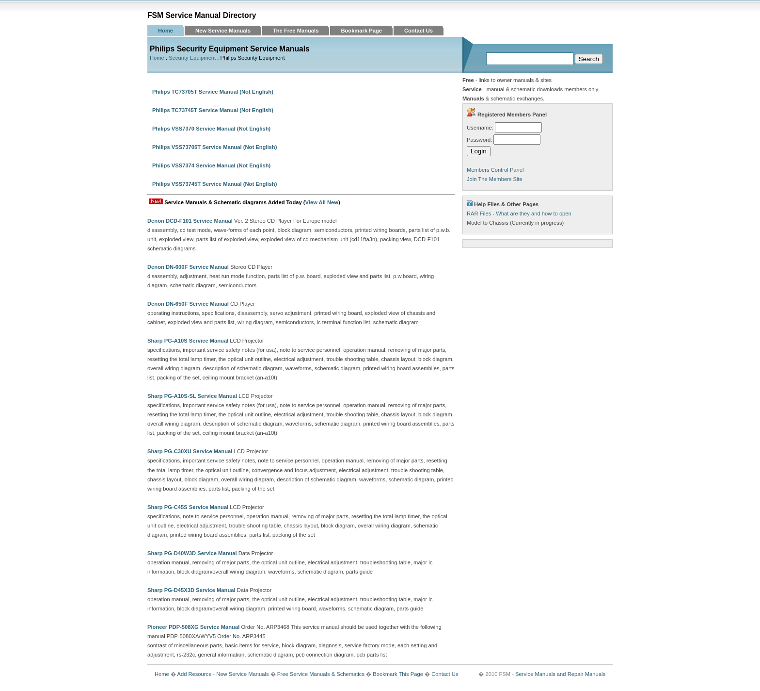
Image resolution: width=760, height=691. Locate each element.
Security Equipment (192, 58)
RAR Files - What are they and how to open (519, 213)
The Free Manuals (296, 30)
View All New (321, 202)
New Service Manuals (223, 30)
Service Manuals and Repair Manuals (560, 674)
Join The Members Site (494, 179)
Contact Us (418, 30)
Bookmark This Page (398, 674)
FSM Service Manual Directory (201, 15)
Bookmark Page (361, 30)
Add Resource (194, 674)
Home (165, 30)
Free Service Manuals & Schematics (320, 674)
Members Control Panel (495, 170)
